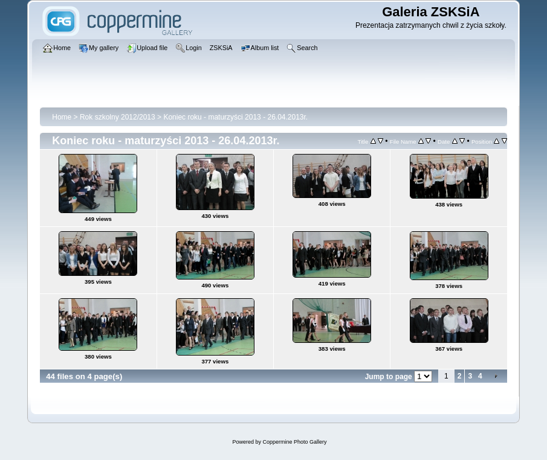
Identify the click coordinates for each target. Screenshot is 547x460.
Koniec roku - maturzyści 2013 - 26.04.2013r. (235, 117)
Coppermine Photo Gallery (294, 442)
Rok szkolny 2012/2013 (117, 117)
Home (61, 117)
